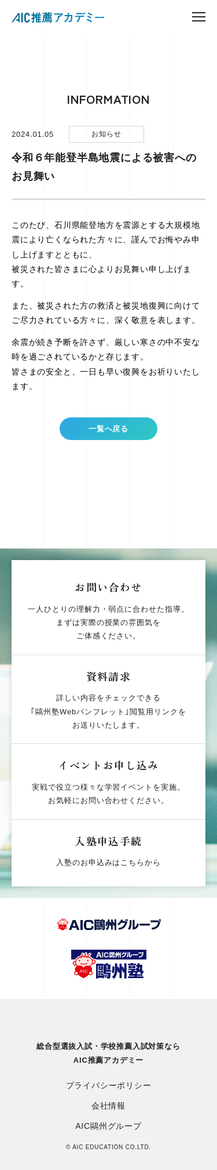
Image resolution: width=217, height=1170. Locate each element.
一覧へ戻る (108, 434)
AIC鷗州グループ (108, 1126)
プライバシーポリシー (109, 1085)
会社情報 (108, 1105)
